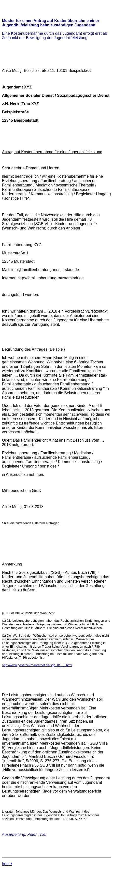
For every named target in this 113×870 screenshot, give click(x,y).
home (7, 864)
